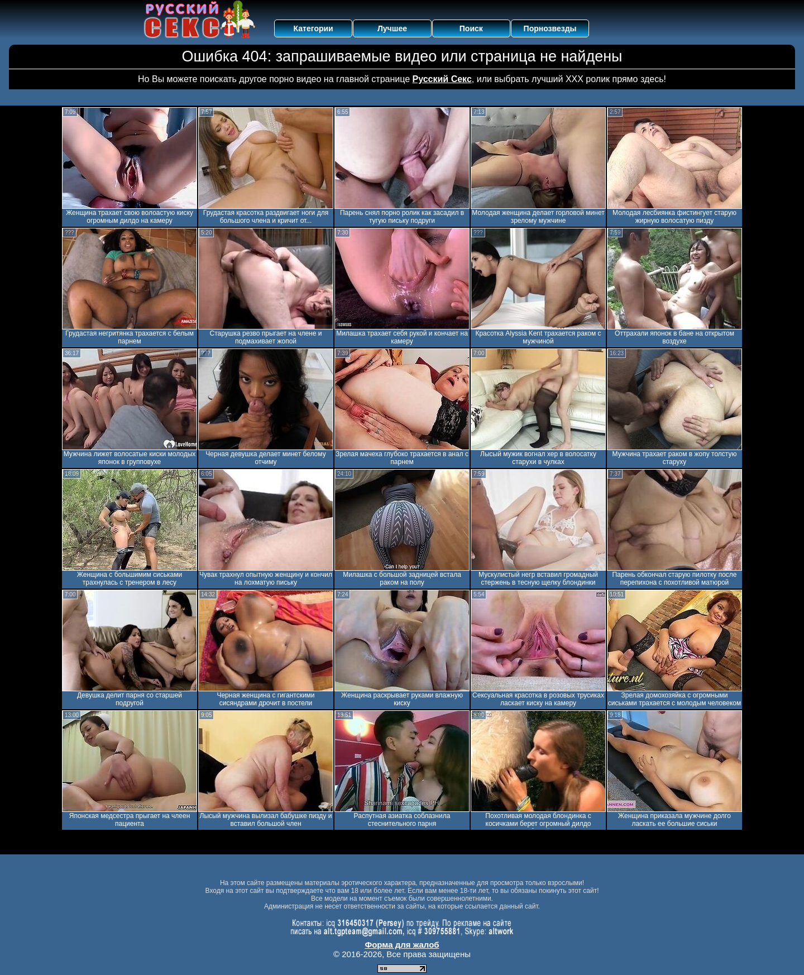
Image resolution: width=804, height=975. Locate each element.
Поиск (471, 28)
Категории (313, 28)
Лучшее (392, 28)
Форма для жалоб (402, 944)
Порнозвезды (550, 28)
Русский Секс (442, 79)
